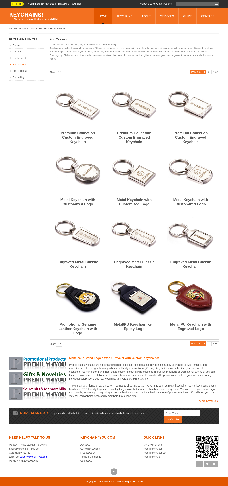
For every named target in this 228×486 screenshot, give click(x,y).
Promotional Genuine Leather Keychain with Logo (78, 303)
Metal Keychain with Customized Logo (78, 177)
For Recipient (19, 70)
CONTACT (207, 16)
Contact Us (86, 460)
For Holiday (18, 77)
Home (22, 28)
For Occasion (19, 64)
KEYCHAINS (124, 16)
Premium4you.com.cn (154, 452)
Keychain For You (37, 28)
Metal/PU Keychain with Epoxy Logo (134, 301)
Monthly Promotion (153, 444)
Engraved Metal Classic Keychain (78, 239)
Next (215, 72)
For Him (16, 51)
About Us (85, 444)
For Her (16, 45)
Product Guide (88, 452)
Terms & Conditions (90, 456)
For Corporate (19, 58)
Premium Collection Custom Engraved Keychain (78, 112)
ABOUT (146, 16)
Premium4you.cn (152, 456)
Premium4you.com (153, 448)
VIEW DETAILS (207, 401)
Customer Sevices (90, 448)
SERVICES (167, 16)
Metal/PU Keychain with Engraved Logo (191, 301)
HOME (103, 16)
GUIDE (187, 16)
